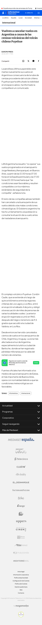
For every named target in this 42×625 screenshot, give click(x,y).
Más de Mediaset (21, 430)
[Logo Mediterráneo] (21, 561)
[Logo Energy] (21, 506)
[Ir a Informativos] (13, 13)
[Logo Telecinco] (21, 459)
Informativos (13, 393)
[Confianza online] (21, 616)
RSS (21, 590)
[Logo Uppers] (21, 521)
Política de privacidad (21, 578)
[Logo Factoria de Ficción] (21, 490)
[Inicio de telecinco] (3, 13)
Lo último (5, 18)
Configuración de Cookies (21, 581)
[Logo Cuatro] (21, 467)
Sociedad (28, 18)
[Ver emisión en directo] (29, 12)
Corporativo (21, 417)
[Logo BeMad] (21, 514)
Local (20, 18)
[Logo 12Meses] (21, 537)
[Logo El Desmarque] (21, 482)
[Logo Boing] (21, 498)
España (13, 18)
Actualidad (21, 405)
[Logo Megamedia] (22, 605)
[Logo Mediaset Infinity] (21, 451)
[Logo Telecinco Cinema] (21, 529)
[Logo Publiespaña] (21, 553)
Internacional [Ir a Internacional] (8, 22)
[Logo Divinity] (21, 474)
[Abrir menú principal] (39, 13)
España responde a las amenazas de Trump (17, 8)
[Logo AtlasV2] (21, 545)
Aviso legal (21, 571)
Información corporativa (21, 575)
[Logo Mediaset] (21, 441)
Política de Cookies (21, 584)
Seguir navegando (21, 424)
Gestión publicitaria (21, 587)
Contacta (21, 593)
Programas (21, 411)
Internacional (25, 393)
